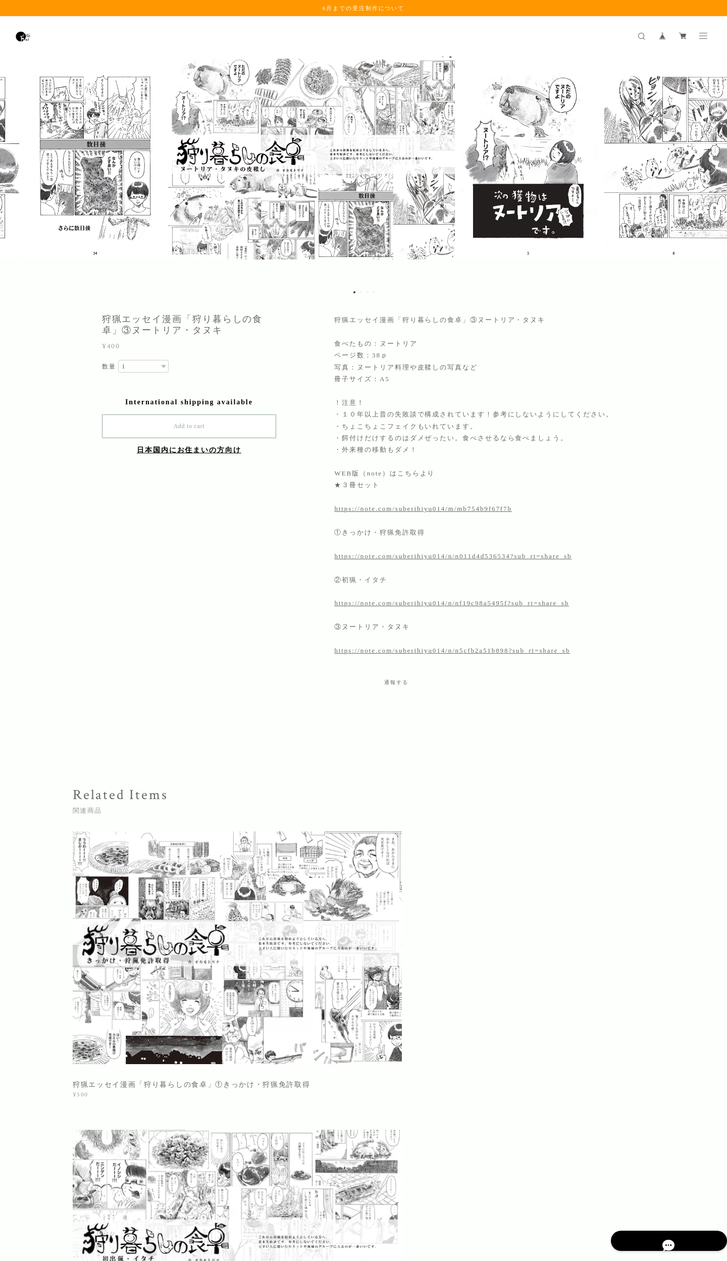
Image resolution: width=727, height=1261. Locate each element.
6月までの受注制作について (363, 8)
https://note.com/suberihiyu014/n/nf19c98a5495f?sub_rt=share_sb (451, 603)
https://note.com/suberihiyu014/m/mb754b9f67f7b (423, 508)
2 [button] (361, 292)
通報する (396, 682)
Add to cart (188, 426)
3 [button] (368, 292)
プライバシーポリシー (107, 1201)
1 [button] (354, 292)
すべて (104, 1068)
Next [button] (712, 170)
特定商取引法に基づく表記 (184, 1201)
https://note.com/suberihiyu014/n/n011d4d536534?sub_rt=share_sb (453, 556)
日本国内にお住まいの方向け (189, 450)
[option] (363, 170)
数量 (109, 366)
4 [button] (374, 292)
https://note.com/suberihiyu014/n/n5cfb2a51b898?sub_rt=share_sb (452, 650)
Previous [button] (15, 170)
